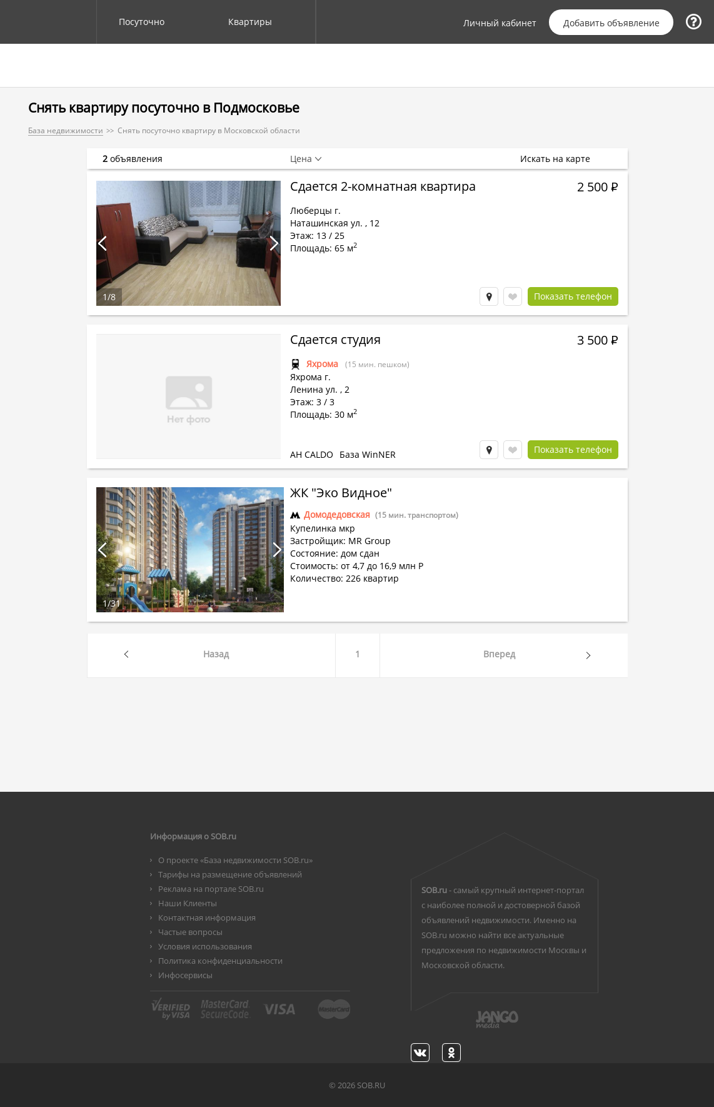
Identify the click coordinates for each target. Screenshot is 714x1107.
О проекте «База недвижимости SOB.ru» (235, 860)
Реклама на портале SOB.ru (211, 888)
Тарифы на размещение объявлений (230, 874)
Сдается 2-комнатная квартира (383, 188)
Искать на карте (561, 158)
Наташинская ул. (326, 223)
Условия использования (205, 946)
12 (375, 223)
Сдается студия (335, 341)
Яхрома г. (310, 377)
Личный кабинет (499, 23)
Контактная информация (207, 917)
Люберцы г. (315, 210)
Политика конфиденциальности (220, 960)
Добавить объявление (611, 23)
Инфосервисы (185, 975)
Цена (301, 158)
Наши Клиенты (187, 903)
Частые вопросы (190, 932)
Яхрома (322, 364)
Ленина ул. (314, 389)
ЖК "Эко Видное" (341, 494)
